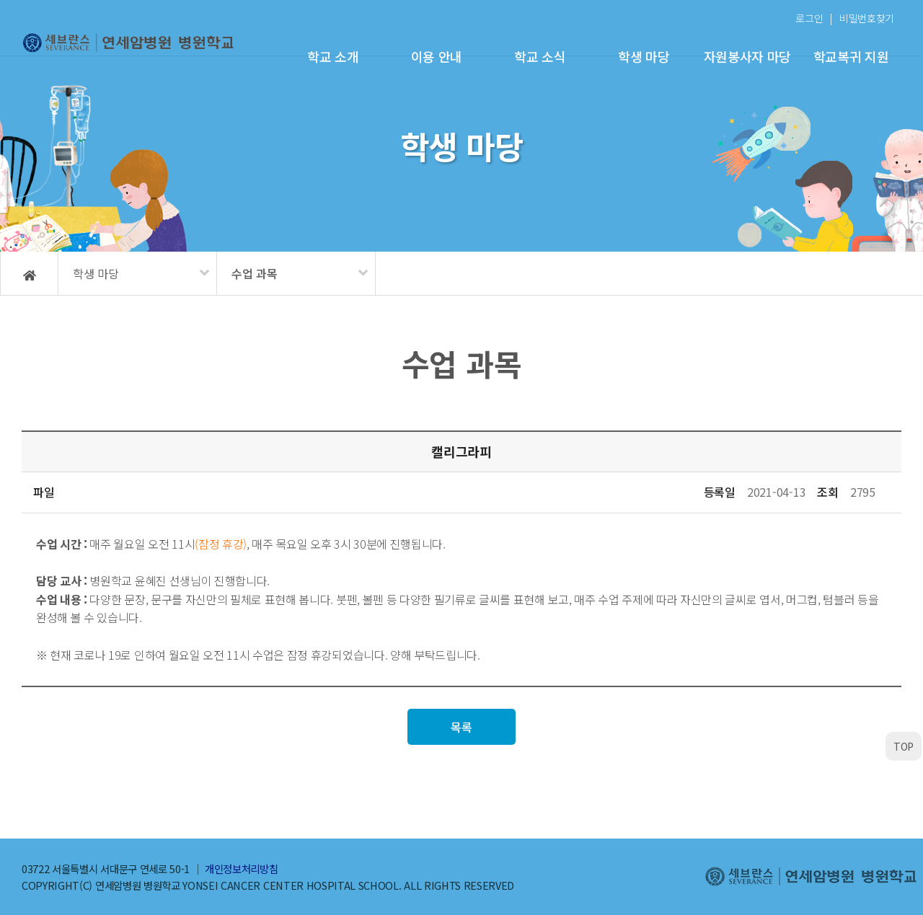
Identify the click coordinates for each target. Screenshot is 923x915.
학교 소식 (539, 56)
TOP (903, 746)
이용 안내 (436, 56)
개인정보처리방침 (241, 868)
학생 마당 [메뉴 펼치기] (96, 273)
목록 (461, 726)
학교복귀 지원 (851, 56)
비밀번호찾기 (866, 18)
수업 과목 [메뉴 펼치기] (254, 273)
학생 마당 (643, 56)
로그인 (809, 18)
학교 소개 (332, 56)
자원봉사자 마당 (747, 56)
